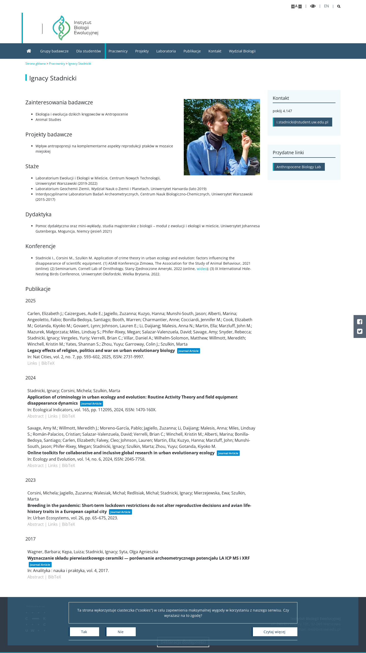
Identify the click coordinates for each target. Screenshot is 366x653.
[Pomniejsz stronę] (300, 6)
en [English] (326, 6)
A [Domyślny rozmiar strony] (296, 6)
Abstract (35, 416)
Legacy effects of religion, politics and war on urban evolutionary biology (101, 350)
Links (32, 363)
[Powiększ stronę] (293, 6)
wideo (202, 268)
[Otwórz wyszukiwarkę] (336, 6)
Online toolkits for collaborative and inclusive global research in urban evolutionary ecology (121, 453)
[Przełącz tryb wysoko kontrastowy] (312, 6)
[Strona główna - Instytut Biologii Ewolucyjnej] (75, 28)
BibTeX (47, 363)
